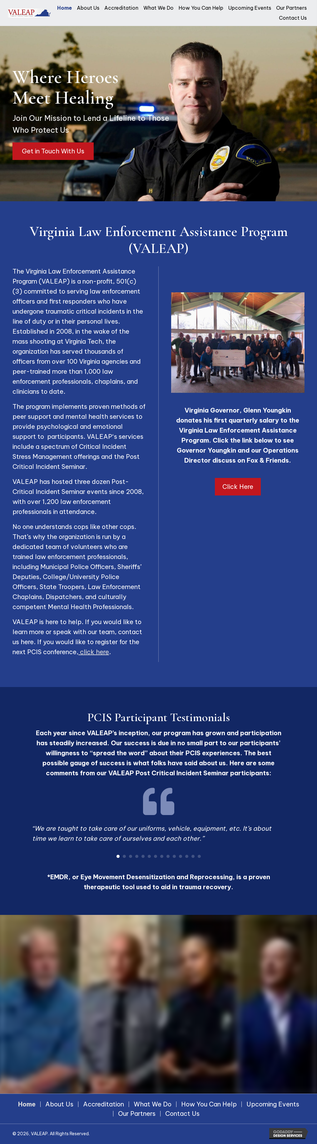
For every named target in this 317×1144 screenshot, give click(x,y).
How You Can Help (209, 1104)
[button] (53, 151)
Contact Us (182, 1113)
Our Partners (137, 1113)
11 (180, 856)
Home (27, 1104)
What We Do (152, 1104)
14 (199, 856)
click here (93, 652)
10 (174, 856)
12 (186, 856)
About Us (59, 1104)
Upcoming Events (272, 1104)
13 (193, 856)
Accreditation (103, 1104)
